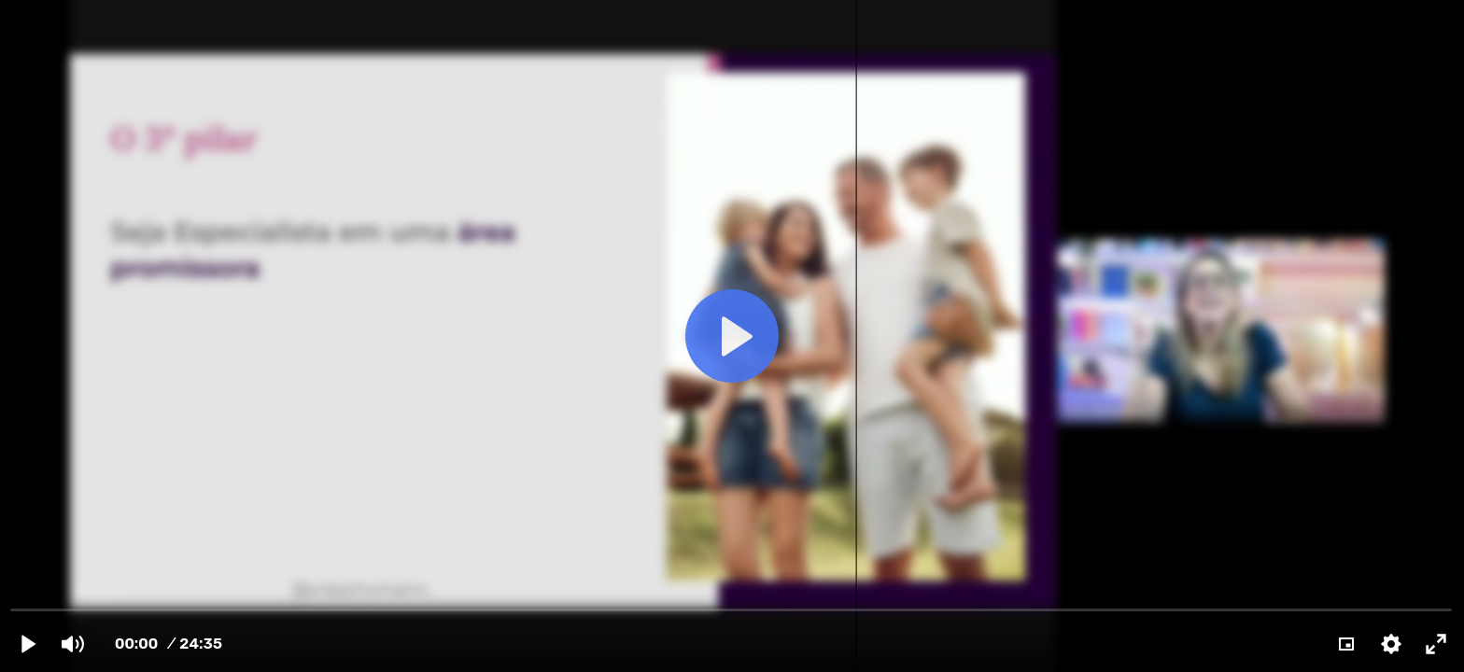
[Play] (28, 644)
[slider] (731, 609)
